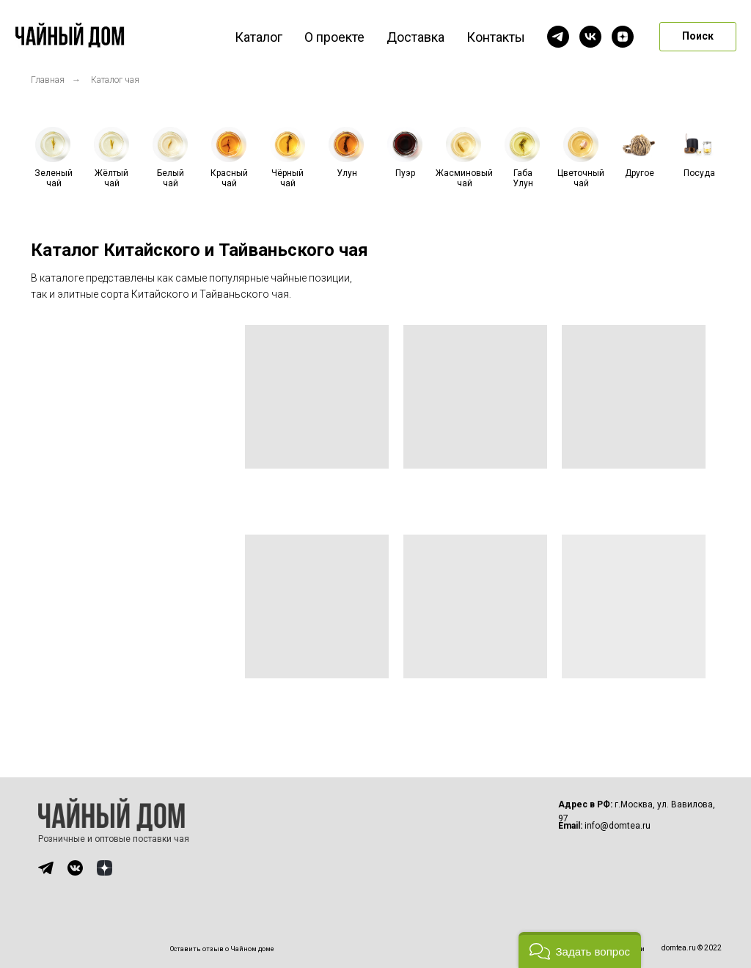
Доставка (415, 37)
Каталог (258, 37)
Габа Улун (523, 178)
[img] (46, 868)
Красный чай (229, 178)
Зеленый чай (53, 178)
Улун (347, 173)
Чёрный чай (287, 178)
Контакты (495, 37)
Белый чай (170, 178)
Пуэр (405, 173)
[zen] (623, 37)
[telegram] (558, 37)
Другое (639, 173)
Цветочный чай (580, 178)
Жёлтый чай (111, 178)
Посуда (699, 173)
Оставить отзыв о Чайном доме (222, 949)
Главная (48, 80)
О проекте (334, 37)
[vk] (590, 37)
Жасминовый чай (464, 178)
